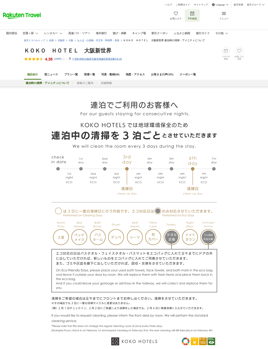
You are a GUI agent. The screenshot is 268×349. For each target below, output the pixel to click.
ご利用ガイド (183, 4)
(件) (59, 59)
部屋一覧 (89, 74)
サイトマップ (201, 4)
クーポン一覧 (188, 74)
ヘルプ (168, 4)
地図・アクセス (135, 74)
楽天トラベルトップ (34, 40)
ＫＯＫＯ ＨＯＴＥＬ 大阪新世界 (67, 51)
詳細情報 (106, 83)
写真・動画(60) (110, 74)
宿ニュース (51, 74)
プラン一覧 (71, 74)
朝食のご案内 (85, 83)
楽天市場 (238, 4)
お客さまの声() (162, 74)
